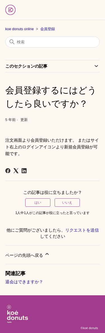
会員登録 (47, 29)
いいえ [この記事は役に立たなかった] (67, 202)
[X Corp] (15, 170)
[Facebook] (7, 170)
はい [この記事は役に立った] (37, 202)
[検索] (52, 41)
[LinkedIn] (24, 170)
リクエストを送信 (82, 230)
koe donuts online (19, 29)
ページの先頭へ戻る (27, 254)
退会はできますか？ (24, 281)
